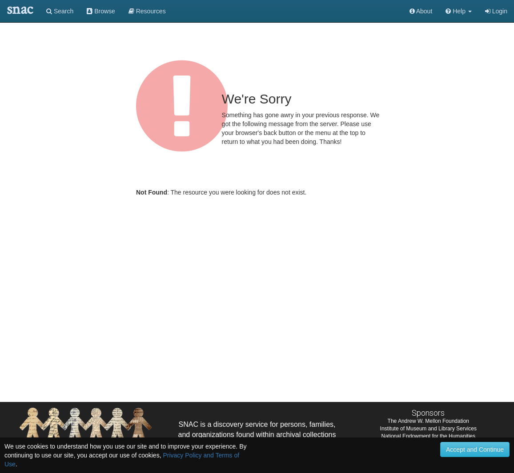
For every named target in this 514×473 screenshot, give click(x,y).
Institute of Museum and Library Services (428, 428)
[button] (458, 11)
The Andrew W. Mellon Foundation (428, 421)
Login (496, 11)
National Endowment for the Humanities (428, 436)
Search (59, 11)
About (421, 11)
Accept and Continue (475, 449)
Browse (101, 11)
